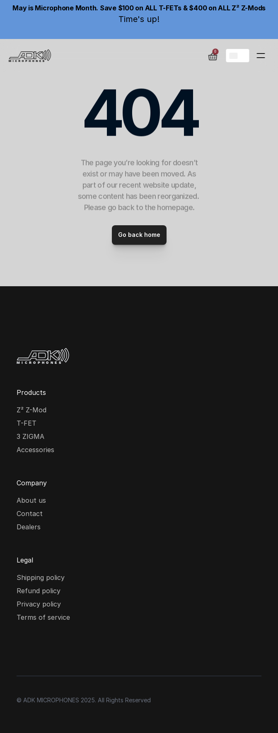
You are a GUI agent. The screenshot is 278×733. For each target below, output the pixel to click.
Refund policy (38, 591)
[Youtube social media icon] (78, 649)
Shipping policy (41, 577)
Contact (30, 513)
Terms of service (43, 617)
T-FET (26, 423)
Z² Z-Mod (31, 410)
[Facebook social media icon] (51, 649)
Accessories (35, 450)
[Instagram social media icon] (25, 649)
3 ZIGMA (30, 436)
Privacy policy (39, 604)
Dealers (29, 527)
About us (31, 500)
